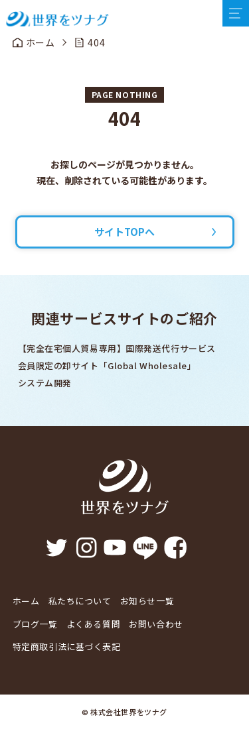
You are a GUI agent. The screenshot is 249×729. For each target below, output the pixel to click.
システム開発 (45, 382)
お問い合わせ (156, 624)
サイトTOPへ (124, 232)
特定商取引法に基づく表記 (67, 646)
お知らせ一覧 (147, 600)
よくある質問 (93, 624)
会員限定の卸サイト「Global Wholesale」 (107, 365)
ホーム (26, 600)
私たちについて (80, 600)
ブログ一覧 (35, 624)
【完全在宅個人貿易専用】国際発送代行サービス (117, 348)
